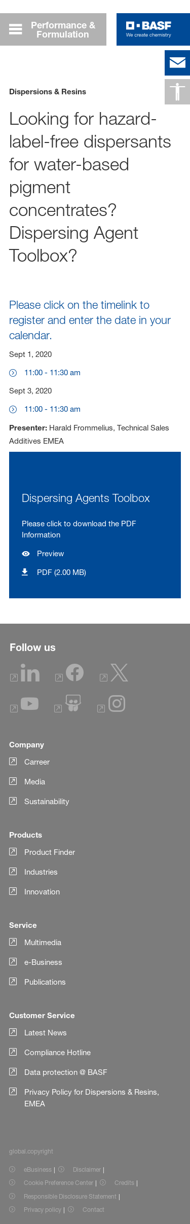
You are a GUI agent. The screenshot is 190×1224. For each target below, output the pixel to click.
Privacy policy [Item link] (42, 1209)
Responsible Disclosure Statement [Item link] (70, 1196)
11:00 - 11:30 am (52, 372)
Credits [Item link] (124, 1182)
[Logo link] (149, 29)
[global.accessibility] (177, 91)
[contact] (177, 63)
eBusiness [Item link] (38, 1169)
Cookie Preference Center (58, 1182)
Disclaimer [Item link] (87, 1169)
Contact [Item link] (93, 1209)
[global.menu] (58, 29)
